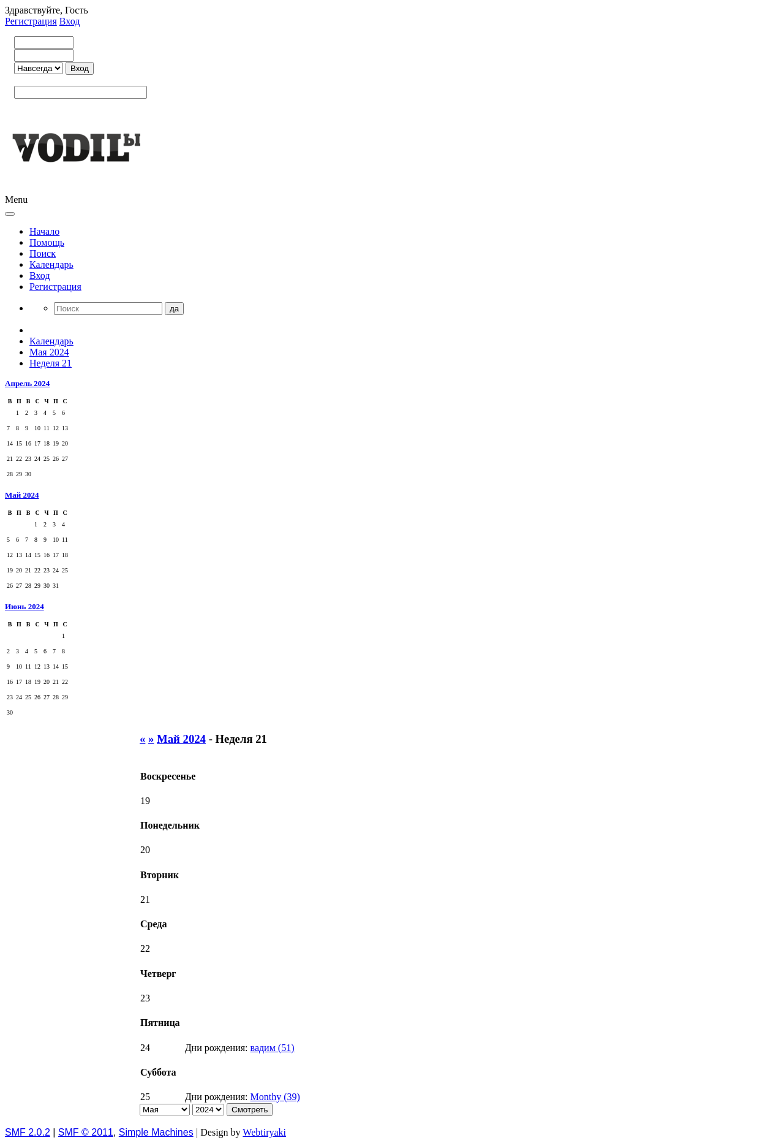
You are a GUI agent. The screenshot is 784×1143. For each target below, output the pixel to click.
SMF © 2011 (85, 1132)
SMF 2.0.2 (27, 1132)
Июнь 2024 (24, 606)
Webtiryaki (264, 1132)
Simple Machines (156, 1132)
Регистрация (31, 21)
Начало (44, 231)
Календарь (51, 264)
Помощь (46, 242)
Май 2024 (22, 494)
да (174, 308)
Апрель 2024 (27, 383)
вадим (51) (273, 1047)
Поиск (42, 253)
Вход (69, 21)
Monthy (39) (275, 1097)
